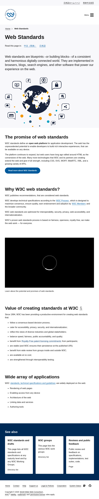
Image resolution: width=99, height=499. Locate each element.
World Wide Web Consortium (31, 492)
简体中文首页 (88, 3)
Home (7, 28)
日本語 (42, 46)
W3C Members (79, 204)
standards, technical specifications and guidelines (32, 383)
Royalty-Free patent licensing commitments (41, 341)
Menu (89, 15)
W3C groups (45, 440)
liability (13, 494)
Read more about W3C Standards (22, 170)
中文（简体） (30, 46)
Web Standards (21, 28)
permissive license (37, 494)
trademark (22, 494)
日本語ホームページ (72, 3)
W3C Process (62, 201)
